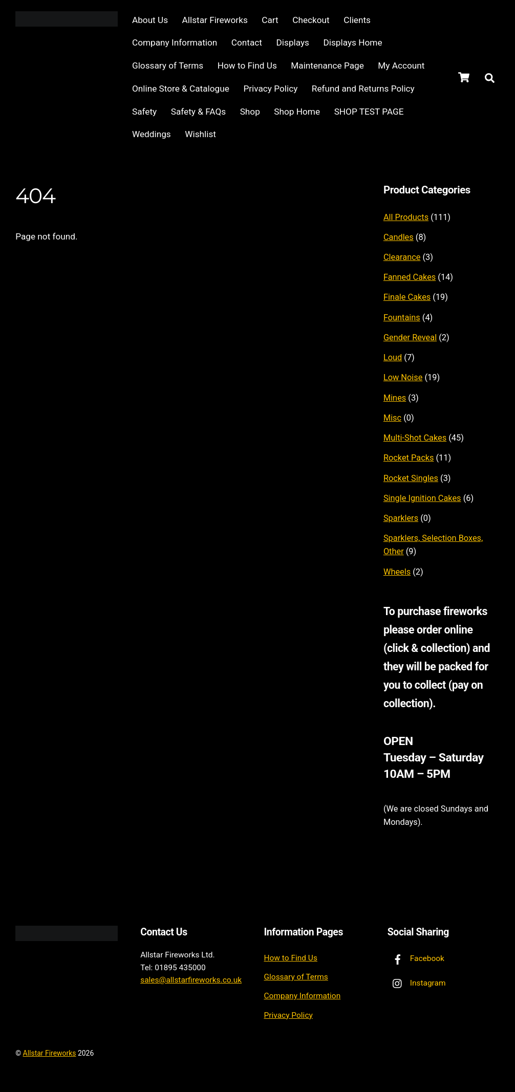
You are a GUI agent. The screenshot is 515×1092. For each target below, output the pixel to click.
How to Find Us (247, 65)
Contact (247, 43)
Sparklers (400, 518)
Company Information (175, 43)
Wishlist (201, 134)
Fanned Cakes (409, 277)
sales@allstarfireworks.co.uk (191, 980)
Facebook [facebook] (416, 958)
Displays (293, 43)
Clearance (402, 257)
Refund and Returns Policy (363, 88)
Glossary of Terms (168, 65)
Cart (270, 20)
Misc (392, 418)
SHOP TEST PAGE (369, 111)
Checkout (311, 20)
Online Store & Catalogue (181, 88)
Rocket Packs (408, 458)
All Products (405, 217)
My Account (401, 65)
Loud (392, 357)
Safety (145, 111)
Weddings (152, 134)
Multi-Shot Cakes (414, 438)
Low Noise (403, 378)
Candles (398, 237)
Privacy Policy (271, 88)
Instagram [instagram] (417, 983)
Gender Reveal (410, 337)
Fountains (401, 317)
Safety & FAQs (198, 111)
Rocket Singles (410, 478)
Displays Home (353, 43)
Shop (251, 111)
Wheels (397, 572)
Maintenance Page (327, 65)
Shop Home (297, 111)
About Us (150, 20)
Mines (394, 398)
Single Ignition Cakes (422, 498)
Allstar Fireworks (215, 20)
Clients (357, 20)
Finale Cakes (407, 297)
